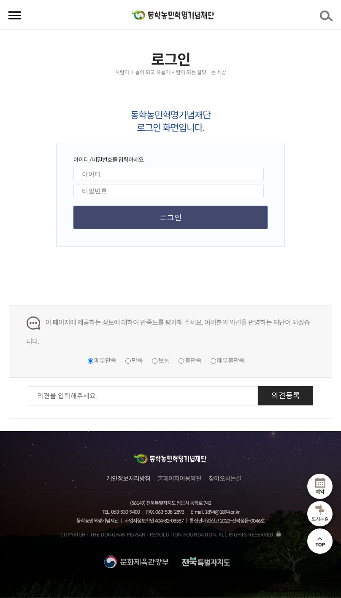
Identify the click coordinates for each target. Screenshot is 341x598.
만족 (137, 361)
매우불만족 (230, 361)
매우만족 (105, 361)
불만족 (193, 361)
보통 (163, 361)
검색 (328, 18)
